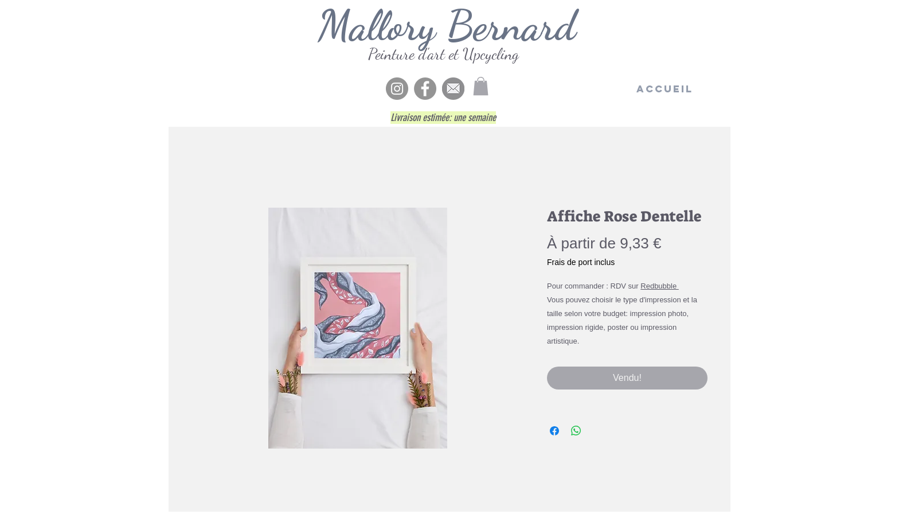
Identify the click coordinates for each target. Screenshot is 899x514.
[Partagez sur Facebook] (554, 431)
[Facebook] (425, 88)
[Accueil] (664, 88)
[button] (480, 86)
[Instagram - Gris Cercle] (397, 88)
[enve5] (453, 88)
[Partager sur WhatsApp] (576, 431)
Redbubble (659, 286)
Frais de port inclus (581, 262)
